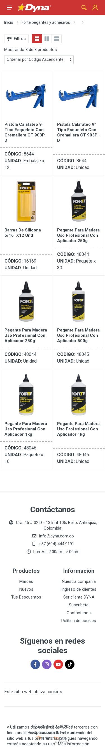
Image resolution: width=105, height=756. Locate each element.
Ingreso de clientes (78, 589)
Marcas (26, 581)
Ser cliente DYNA (78, 597)
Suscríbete (78, 604)
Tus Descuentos (26, 597)
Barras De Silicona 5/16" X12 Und (22, 233)
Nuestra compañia (79, 581)
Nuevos (26, 589)
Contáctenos (79, 612)
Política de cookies (78, 620)
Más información (73, 743)
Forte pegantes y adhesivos (46, 22)
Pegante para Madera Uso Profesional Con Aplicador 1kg (25, 429)
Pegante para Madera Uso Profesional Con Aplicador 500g (78, 335)
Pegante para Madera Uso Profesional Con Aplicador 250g (78, 235)
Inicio (8, 22)
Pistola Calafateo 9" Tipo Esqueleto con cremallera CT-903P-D (25, 132)
